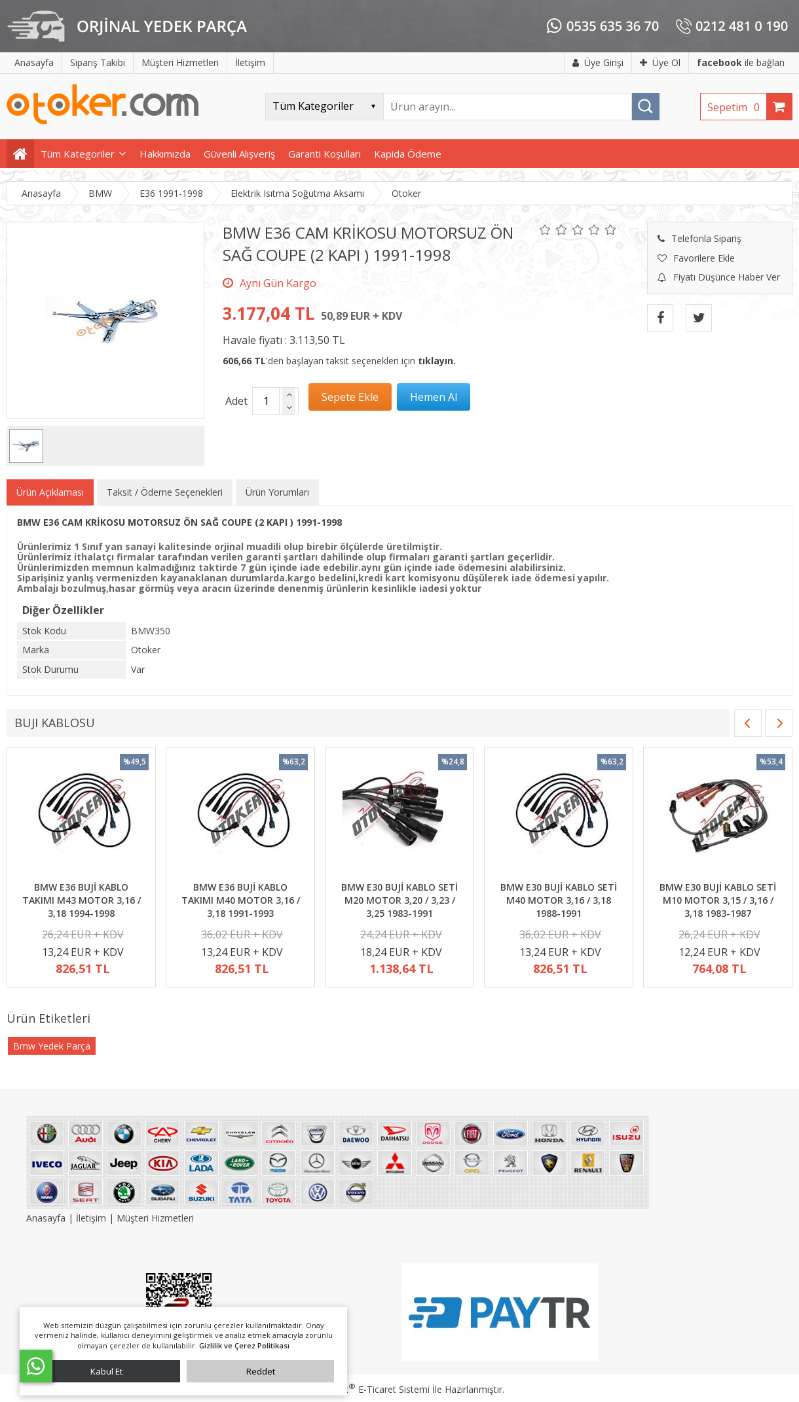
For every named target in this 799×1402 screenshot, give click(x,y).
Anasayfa (47, 1218)
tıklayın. (437, 360)
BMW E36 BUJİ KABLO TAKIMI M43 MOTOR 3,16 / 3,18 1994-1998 (81, 900)
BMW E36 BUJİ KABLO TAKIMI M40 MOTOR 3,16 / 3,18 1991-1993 (240, 900)
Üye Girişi (597, 62)
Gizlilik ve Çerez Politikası (244, 1345)
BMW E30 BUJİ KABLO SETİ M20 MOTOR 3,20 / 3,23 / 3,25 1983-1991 (399, 900)
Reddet (260, 1371)
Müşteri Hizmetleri (155, 1218)
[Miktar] (266, 401)
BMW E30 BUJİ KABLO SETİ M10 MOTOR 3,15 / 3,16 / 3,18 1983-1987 (718, 900)
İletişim (91, 1218)
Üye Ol (660, 62)
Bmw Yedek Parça (51, 1046)
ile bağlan (741, 62)
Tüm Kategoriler (78, 153)
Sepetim (736, 107)
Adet (236, 401)
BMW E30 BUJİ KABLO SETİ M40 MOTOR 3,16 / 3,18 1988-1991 (558, 900)
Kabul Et (106, 1371)
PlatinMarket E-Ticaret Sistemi (362, 1389)
